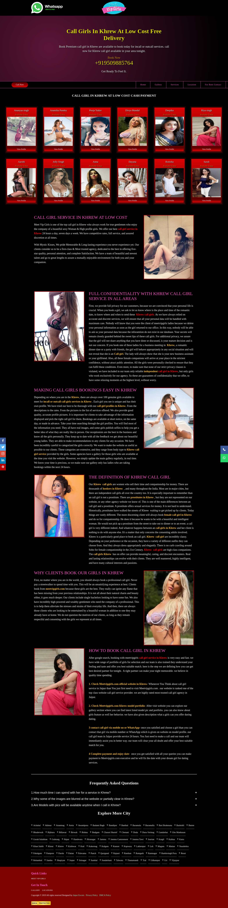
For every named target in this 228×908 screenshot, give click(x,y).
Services (175, 85)
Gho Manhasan (178, 832)
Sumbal (94, 860)
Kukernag (93, 846)
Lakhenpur (141, 846)
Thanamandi (132, 860)
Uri (165, 860)
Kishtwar (72, 846)
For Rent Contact (213, 85)
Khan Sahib (38, 846)
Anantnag (60, 825)
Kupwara (128, 846)
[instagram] (3, 454)
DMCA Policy (105, 895)
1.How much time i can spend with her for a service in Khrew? (71, 792)
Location (192, 85)
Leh (151, 846)
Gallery (158, 85)
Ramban (127, 853)
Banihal (124, 825)
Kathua (172, 839)
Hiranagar (91, 839)
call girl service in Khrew (153, 657)
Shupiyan (61, 860)
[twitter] (3, 447)
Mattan (172, 846)
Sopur (72, 860)
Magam (161, 846)
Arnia (71, 825)
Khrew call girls (145, 314)
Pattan (71, 853)
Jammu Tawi (138, 839)
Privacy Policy (92, 895)
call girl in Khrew (168, 371)
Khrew (61, 846)
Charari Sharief (110, 832)
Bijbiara (51, 832)
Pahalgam (37, 853)
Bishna (85, 832)
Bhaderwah (38, 832)
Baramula (136, 825)
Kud (82, 846)
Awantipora (83, 825)
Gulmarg (55, 839)
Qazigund (104, 853)
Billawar (63, 832)
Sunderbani (107, 860)
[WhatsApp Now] (224, 458)
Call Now (20, 85)
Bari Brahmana (165, 825)
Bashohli (180, 825)
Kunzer (116, 846)
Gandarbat (163, 832)
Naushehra (184, 846)
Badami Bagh (99, 825)
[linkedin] (3, 460)
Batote (191, 825)
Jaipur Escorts (78, 895)
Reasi (183, 853)
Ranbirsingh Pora (169, 853)
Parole (61, 853)
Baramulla (149, 825)
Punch (93, 853)
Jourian (151, 839)
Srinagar (82, 860)
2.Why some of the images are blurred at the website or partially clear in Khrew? (82, 798)
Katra (181, 839)
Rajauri (116, 853)
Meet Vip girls (38, 878)
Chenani (125, 832)
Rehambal (37, 860)
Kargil (161, 839)
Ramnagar (152, 853)
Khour (50, 846)
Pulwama (82, 853)
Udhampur (155, 860)
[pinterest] (3, 467)
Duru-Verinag (148, 832)
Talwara (119, 860)
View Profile (21, 149)
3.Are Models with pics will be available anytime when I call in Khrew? (76, 805)
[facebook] (3, 441)
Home (143, 85)
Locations (47, 890)
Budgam (95, 832)
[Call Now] (224, 450)
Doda (135, 832)
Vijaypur (175, 860)
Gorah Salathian (40, 839)
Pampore (50, 853)
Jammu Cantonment (119, 839)
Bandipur (113, 825)
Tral (144, 860)
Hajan (66, 839)
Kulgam (105, 846)
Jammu (103, 839)
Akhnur (48, 825)
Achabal (37, 825)
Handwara (77, 839)
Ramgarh (140, 853)
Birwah (74, 832)
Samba (49, 860)
